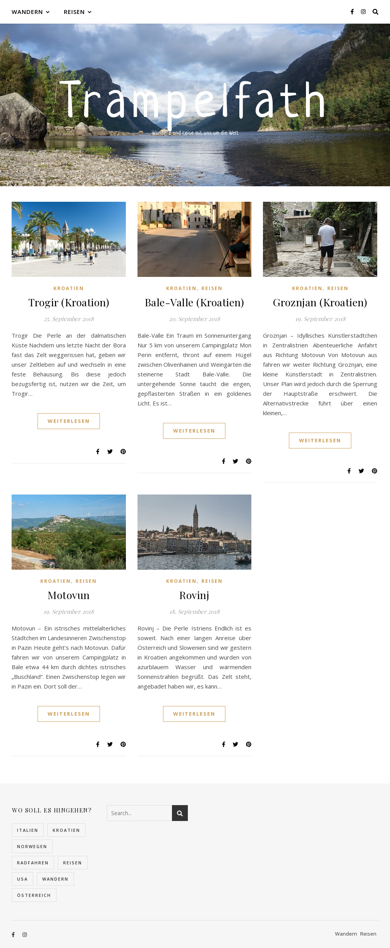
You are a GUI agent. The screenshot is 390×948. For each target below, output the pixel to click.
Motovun (69, 595)
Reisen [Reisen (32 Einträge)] (72, 863)
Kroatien (68, 288)
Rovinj (194, 595)
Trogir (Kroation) (69, 302)
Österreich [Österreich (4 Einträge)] (34, 895)
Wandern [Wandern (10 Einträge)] (55, 879)
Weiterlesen (69, 420)
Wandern (27, 11)
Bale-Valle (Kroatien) (194, 302)
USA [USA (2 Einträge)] (22, 879)
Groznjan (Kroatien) (320, 302)
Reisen (74, 11)
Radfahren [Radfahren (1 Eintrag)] (33, 863)
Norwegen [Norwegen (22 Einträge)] (32, 846)
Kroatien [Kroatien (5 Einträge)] (66, 830)
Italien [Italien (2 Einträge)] (27, 830)
